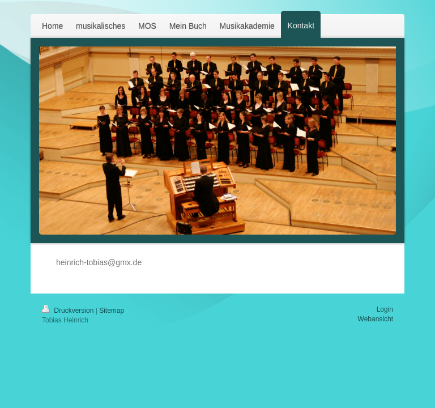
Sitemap (111, 310)
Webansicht (375, 319)
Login (385, 309)
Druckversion (69, 310)
